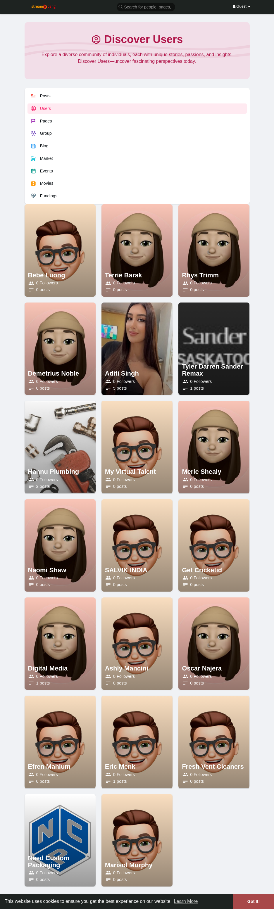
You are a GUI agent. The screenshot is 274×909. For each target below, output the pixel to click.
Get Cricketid (202, 570)
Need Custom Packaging (49, 861)
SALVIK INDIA (126, 570)
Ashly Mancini (126, 668)
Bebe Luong (46, 275)
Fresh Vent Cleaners (213, 766)
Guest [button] (242, 6)
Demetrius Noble (53, 373)
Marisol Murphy (129, 865)
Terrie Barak (123, 275)
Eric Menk (120, 766)
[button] (146, 6)
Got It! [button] (253, 901)
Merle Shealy (201, 471)
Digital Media (48, 668)
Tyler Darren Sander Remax (212, 370)
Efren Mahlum (49, 766)
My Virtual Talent (130, 471)
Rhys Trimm (200, 275)
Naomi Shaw (47, 570)
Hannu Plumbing (53, 471)
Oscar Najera (202, 668)
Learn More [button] (186, 901)
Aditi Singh (122, 373)
